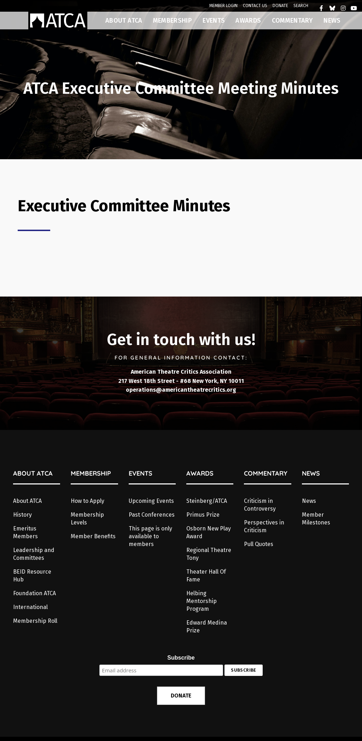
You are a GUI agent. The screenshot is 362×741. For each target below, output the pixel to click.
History (22, 514)
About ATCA (27, 501)
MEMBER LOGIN (223, 5)
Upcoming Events (151, 501)
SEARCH (300, 5)
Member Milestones (316, 518)
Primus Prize (203, 514)
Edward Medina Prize (206, 626)
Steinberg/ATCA (206, 501)
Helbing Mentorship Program (201, 601)
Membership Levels (87, 518)
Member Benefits (93, 536)
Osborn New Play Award (208, 532)
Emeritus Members (25, 532)
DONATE (280, 5)
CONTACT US (255, 5)
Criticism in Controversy (260, 505)
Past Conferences (152, 514)
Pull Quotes (258, 544)
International (30, 607)
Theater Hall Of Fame (206, 575)
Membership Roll (35, 621)
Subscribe (180, 658)
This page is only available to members (150, 536)
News (309, 501)
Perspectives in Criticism (264, 526)
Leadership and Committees (33, 554)
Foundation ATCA (34, 593)
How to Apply (87, 501)
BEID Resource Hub (32, 575)
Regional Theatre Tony (208, 554)
